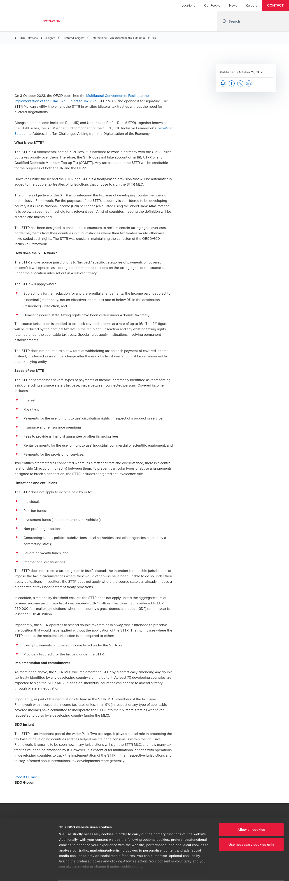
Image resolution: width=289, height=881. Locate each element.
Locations (188, 5)
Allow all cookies (251, 812)
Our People (212, 5)
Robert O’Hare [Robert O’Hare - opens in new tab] (25, 776)
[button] (275, 5)
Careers (251, 5)
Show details (236, 872)
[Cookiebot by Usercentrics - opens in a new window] (29, 872)
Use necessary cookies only (251, 827)
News (233, 5)
